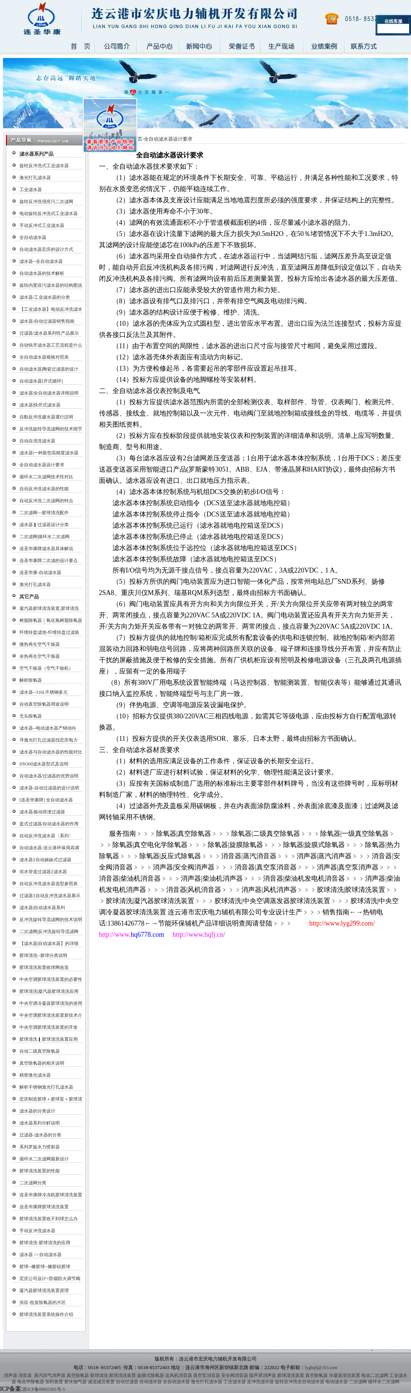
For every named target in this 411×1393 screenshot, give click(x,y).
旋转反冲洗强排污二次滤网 (46, 201)
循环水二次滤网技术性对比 (46, 476)
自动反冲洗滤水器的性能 (44, 488)
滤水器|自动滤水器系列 (42, 907)
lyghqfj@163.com (321, 1367)
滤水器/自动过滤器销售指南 (46, 321)
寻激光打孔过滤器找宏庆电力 (48, 740)
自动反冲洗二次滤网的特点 (46, 500)
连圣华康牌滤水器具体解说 (46, 548)
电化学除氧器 (30, 1381)
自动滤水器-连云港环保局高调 (49, 847)
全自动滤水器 (32, 237)
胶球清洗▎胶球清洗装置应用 (48, 1039)
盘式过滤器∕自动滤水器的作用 (48, 823)
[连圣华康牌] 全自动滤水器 (46, 800)
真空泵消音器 (206, 1375)
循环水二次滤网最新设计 (44, 1159)
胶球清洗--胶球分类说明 (43, 955)
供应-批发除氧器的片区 (42, 1302)
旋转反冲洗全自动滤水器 (299, 1381)
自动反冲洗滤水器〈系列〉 (46, 835)
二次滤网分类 (32, 1182)
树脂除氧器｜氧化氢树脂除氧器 (50, 620)
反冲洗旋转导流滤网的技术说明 (50, 919)
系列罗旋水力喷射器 (39, 1147)
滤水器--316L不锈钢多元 (43, 692)
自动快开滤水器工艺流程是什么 (50, 345)
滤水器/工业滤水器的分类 (44, 297)
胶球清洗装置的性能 (39, 1170)
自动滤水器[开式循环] (41, 381)
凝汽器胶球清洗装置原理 (44, 1290)
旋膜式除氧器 (150, 1375)
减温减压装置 (101, 1381)
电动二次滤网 (374, 1375)
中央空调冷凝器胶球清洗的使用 (50, 1003)
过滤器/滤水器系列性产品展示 (49, 333)
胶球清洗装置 (122, 1375)
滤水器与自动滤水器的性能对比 (50, 752)
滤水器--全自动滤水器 (41, 261)
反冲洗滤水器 (260, 1381)
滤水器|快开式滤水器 (40, 405)
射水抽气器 (75, 1381)
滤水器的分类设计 (37, 1111)
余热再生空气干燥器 (39, 656)
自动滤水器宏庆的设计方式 (46, 249)
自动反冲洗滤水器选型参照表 (48, 883)
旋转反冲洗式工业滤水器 (44, 165)
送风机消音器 (178, 1375)
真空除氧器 (78, 1375)
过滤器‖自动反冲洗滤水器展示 (49, 895)
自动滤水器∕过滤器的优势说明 (48, 776)
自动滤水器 (150, 1381)
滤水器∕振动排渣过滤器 (42, 811)
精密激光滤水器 (35, 1075)
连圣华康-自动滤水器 (40, 572)
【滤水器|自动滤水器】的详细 (48, 943)
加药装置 (54, 1381)
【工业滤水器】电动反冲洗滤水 (50, 309)
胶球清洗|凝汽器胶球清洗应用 (48, 991)
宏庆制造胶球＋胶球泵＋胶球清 (50, 1099)
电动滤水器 (336, 1381)
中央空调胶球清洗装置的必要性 (50, 979)
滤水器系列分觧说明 (39, 1123)
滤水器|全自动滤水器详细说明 (48, 393)
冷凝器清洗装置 (344, 1375)
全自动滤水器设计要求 (41, 464)
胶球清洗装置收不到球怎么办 (48, 1218)
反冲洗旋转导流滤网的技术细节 (50, 429)
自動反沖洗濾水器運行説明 (46, 417)
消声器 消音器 (18, 1375)
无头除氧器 (30, 716)
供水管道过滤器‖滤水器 (43, 871)
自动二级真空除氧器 (39, 1051)
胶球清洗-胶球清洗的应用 (44, 1242)
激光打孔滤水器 (35, 177)
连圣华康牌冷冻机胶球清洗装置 (50, 1194)
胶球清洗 (99, 1375)
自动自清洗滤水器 (37, 441)
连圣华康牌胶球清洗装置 (44, 1206)
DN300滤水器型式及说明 (43, 764)
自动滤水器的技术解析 (41, 273)
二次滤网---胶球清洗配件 (44, 512)
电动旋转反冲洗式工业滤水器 (48, 213)
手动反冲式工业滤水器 (41, 225)
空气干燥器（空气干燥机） (46, 668)
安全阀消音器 (234, 1375)
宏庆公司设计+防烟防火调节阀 (49, 1278)
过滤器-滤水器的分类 (40, 1135)
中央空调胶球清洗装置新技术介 (50, 1015)
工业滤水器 (30, 189)
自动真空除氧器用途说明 (44, 704)
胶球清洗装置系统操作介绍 (46, 1314)
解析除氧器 (30, 680)
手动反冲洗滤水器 (37, 1230)
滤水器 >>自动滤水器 (40, 1254)
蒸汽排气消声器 (49, 1375)
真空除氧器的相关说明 (41, 1063)
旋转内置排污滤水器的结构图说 (50, 285)
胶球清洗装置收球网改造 (44, 967)
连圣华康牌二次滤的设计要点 (48, 560)
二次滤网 (358, 1381)
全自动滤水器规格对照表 (44, 357)
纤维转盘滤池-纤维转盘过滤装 (49, 632)
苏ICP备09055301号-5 (44, 1389)
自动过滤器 (127, 1381)
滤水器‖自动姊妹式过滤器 (45, 859)
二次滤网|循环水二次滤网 (44, 536)
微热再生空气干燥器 (39, 644)
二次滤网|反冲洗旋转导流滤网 (48, 931)
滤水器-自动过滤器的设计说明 (49, 788)
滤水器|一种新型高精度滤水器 (48, 452)
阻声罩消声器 (262, 1375)
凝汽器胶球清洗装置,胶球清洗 (49, 608)
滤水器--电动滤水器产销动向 (47, 728)
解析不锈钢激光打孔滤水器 (46, 1087)
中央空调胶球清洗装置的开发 (48, 1027)
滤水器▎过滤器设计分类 (44, 524)
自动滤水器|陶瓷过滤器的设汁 (48, 369)
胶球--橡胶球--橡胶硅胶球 (44, 1266)
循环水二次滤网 (383, 1381)
